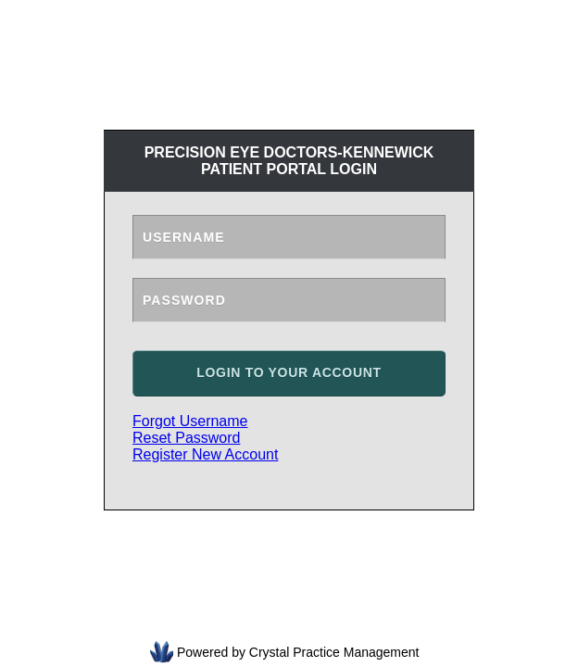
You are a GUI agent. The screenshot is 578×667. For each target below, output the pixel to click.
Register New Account (205, 454)
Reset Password (186, 438)
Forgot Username (190, 421)
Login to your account (289, 372)
